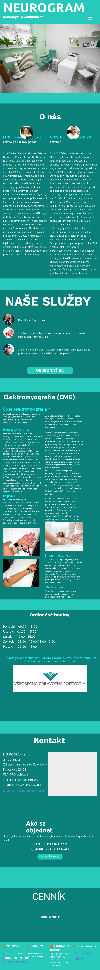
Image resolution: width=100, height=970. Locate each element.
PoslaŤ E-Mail (50, 856)
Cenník (79, 959)
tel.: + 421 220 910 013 (20, 780)
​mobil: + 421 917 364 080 (22, 785)
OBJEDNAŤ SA (50, 370)
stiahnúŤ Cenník (50, 917)
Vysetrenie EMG (83, 953)
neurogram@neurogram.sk (24, 791)
